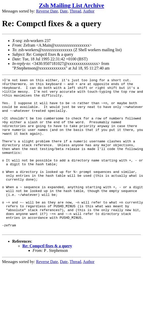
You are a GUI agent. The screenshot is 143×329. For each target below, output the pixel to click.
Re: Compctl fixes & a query (47, 276)
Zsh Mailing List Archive (71, 5)
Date (64, 11)
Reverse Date (47, 11)
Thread (75, 11)
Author (88, 11)
